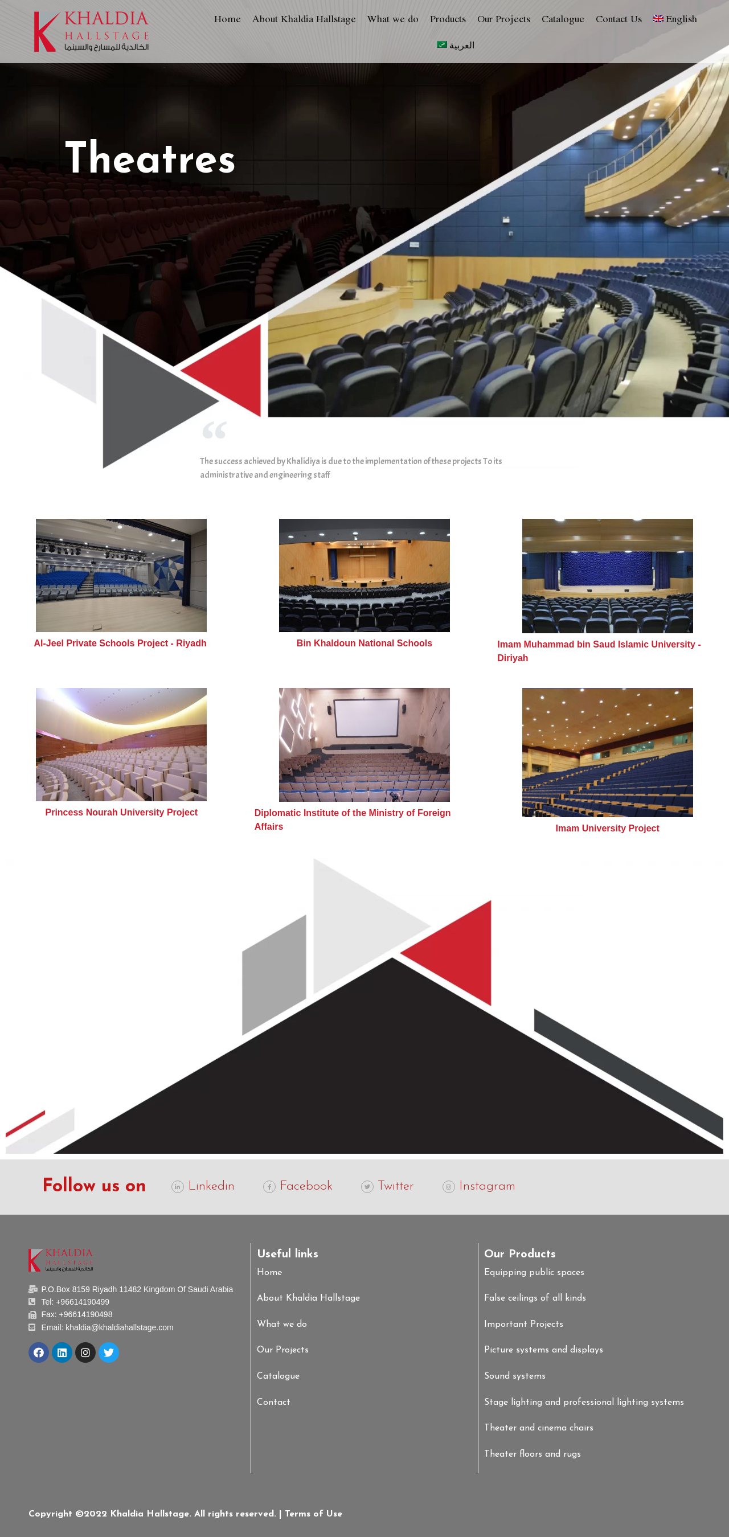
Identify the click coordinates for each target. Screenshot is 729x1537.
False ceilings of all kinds (535, 1298)
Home (227, 18)
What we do (393, 18)
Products (448, 18)
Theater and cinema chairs (538, 1428)
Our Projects (503, 18)
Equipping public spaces (534, 1272)
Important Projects (523, 1324)
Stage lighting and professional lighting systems (584, 1402)
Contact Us (619, 18)
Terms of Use (313, 1514)
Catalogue (563, 18)
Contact (273, 1402)
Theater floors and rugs (532, 1454)
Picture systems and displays (543, 1350)
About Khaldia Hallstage (304, 18)
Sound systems (515, 1376)
